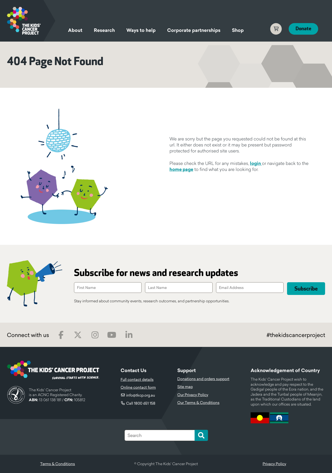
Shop (238, 30)
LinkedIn (129, 335)
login (256, 163)
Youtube (112, 335)
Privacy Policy (274, 463)
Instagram (95, 335)
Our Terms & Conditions (198, 402)
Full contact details (137, 379)
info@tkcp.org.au (140, 395)
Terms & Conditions (57, 463)
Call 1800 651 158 (140, 403)
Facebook (61, 335)
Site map (185, 386)
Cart (276, 29)
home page (181, 169)
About (75, 30)
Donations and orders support (203, 378)
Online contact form (138, 387)
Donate (303, 29)
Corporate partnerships (193, 30)
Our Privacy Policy (192, 394)
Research (104, 30)
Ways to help (141, 30)
